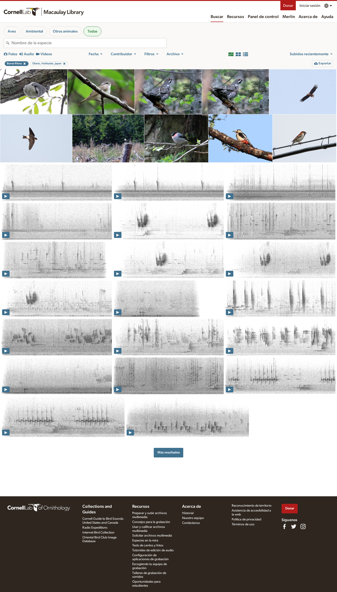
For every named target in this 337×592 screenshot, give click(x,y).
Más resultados (169, 452)
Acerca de (308, 17)
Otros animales (65, 31)
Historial (188, 513)
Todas (92, 31)
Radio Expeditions (94, 527)
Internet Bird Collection (98, 532)
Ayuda (327, 17)
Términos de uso (243, 524)
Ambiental (34, 31)
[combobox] (88, 43)
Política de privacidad (246, 519)
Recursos (235, 17)
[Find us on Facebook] (284, 526)
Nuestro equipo (193, 518)
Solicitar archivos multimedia (152, 535)
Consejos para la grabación (151, 522)
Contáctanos (191, 523)
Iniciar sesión (310, 5)
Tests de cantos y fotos (147, 545)
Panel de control (263, 17)
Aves (12, 31)
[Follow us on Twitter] (294, 526)
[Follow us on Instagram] (303, 526)
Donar (288, 5)
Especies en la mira (145, 540)
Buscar (217, 17)
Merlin (288, 17)
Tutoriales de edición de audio (153, 550)
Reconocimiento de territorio (251, 505)
